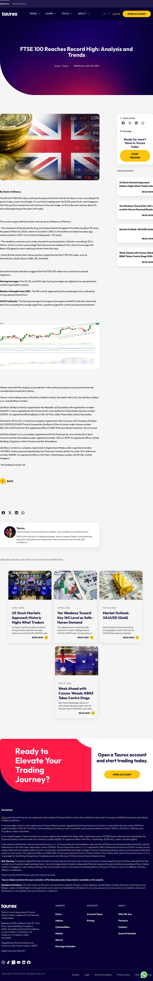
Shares (59, 939)
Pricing (90, 920)
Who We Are (125, 914)
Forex (58, 914)
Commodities (62, 927)
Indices (59, 920)
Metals (59, 933)
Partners (123, 920)
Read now (40, 637)
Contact (122, 927)
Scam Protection (127, 933)
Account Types (95, 914)
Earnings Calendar (65, 946)
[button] (3, 512)
